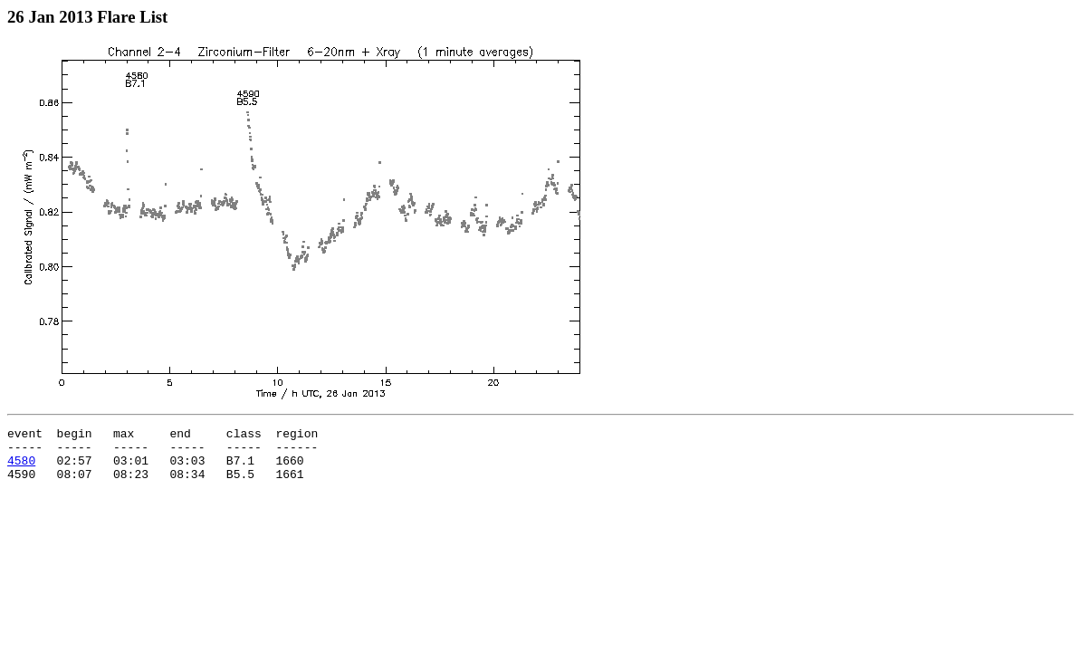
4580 (21, 468)
